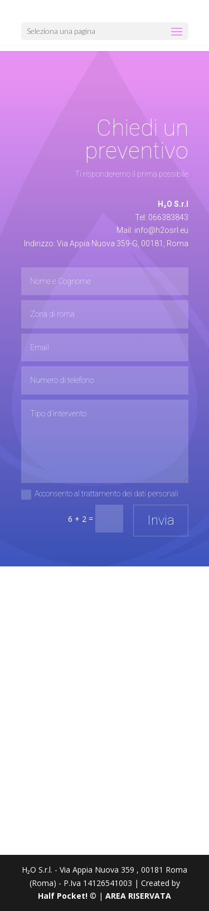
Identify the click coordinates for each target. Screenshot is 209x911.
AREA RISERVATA (138, 895)
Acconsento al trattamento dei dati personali (99, 494)
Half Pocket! (63, 895)
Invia (160, 520)
